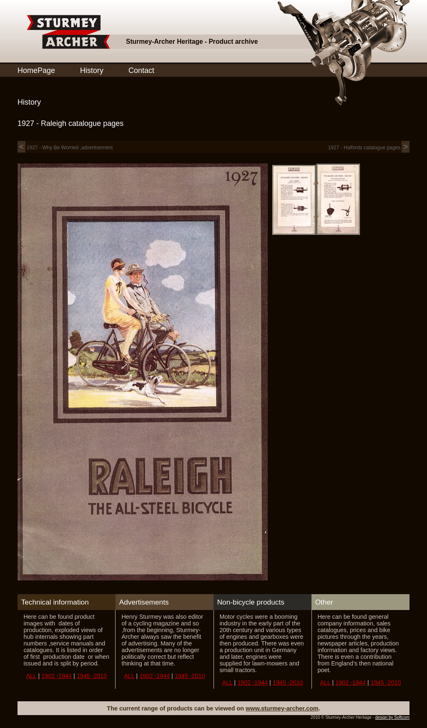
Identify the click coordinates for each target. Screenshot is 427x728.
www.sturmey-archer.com (282, 708)
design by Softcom (392, 717)
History (91, 70)
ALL (31, 676)
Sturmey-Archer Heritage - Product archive (192, 41)
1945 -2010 (92, 676)
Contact (141, 70)
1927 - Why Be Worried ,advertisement (65, 148)
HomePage (36, 70)
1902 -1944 (56, 676)
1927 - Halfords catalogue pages (368, 148)
